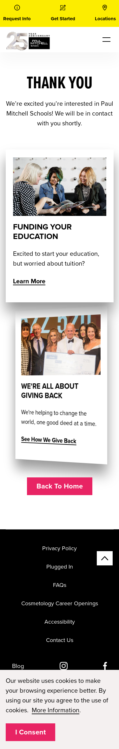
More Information (55, 710)
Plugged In (59, 566)
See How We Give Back (52, 440)
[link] (17, 13)
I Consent (30, 732)
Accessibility (59, 621)
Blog (18, 666)
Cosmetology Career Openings (59, 603)
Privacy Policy (59, 548)
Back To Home (59, 486)
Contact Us (59, 640)
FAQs (59, 585)
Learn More (29, 281)
